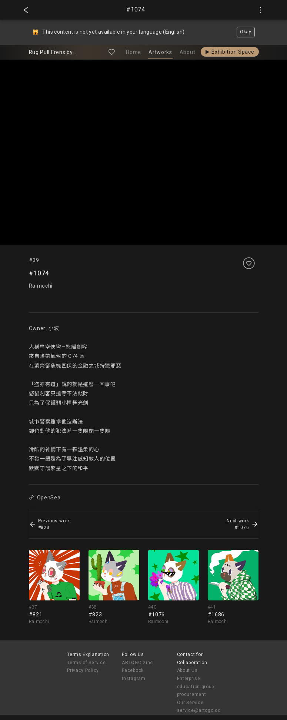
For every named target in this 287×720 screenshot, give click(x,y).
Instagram (133, 678)
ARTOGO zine (137, 662)
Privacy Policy (83, 670)
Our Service (190, 702)
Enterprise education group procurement (195, 686)
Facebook (133, 670)
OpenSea (45, 497)
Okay (245, 31)
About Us (187, 670)
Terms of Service (86, 662)
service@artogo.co (199, 710)
